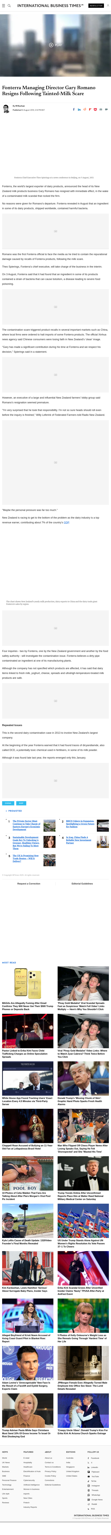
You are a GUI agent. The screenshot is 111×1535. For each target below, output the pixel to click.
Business (6, 1484)
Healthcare (27, 1480)
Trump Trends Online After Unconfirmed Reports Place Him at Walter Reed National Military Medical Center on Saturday (80, 1209)
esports (26, 1506)
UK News (6, 1475)
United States (71, 1489)
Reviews (5, 1515)
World (4, 1471)
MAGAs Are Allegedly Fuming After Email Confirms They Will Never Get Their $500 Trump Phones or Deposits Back (27, 1019)
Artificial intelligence (31, 1498)
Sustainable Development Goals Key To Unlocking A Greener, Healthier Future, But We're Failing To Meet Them (26, 856)
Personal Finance (9, 1493)
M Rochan (20, 106)
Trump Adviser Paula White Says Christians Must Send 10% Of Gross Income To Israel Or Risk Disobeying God (26, 1446)
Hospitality (27, 1475)
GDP (66, 535)
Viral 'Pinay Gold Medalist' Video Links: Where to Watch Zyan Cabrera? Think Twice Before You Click (82, 1066)
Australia (69, 1471)
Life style (5, 1506)
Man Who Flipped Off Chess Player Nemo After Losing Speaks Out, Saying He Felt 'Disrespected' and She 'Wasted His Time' (83, 1161)
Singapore (70, 1480)
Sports (4, 1511)
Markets (5, 1480)
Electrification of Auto (32, 1484)
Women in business (31, 1502)
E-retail (26, 1471)
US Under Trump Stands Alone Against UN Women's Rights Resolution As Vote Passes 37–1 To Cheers (81, 1256)
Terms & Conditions (53, 1480)
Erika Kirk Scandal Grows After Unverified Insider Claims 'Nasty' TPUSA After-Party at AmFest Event (81, 1304)
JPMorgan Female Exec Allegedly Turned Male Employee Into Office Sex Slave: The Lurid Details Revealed (82, 1398)
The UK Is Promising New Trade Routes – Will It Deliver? (26, 871)
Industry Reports (30, 1520)
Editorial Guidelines (82, 896)
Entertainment (8, 1502)
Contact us (49, 1475)
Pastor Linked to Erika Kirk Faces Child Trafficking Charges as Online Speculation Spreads (24, 1066)
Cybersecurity (29, 1493)
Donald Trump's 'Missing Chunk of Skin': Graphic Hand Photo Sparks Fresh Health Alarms (80, 1114)
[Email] (100, 109)
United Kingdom (72, 1484)
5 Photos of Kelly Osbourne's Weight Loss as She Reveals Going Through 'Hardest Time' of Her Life (82, 1351)
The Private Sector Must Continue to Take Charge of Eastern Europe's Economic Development (26, 838)
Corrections (49, 1493)
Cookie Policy (50, 1489)
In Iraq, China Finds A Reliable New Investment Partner (78, 853)
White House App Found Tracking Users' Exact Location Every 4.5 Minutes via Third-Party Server (27, 1114)
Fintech (26, 1515)
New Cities (27, 1511)
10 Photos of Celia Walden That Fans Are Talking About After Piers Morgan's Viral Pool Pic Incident (26, 1209)
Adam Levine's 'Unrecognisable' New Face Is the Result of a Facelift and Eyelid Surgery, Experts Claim (26, 1398)
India (68, 1475)
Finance (26, 1489)
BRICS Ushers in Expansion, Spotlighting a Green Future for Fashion (80, 837)
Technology (6, 1498)
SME (4, 1489)
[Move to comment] (106, 109)
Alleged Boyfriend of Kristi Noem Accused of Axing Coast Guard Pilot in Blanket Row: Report (26, 1351)
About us (48, 1471)
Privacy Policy (50, 1484)
